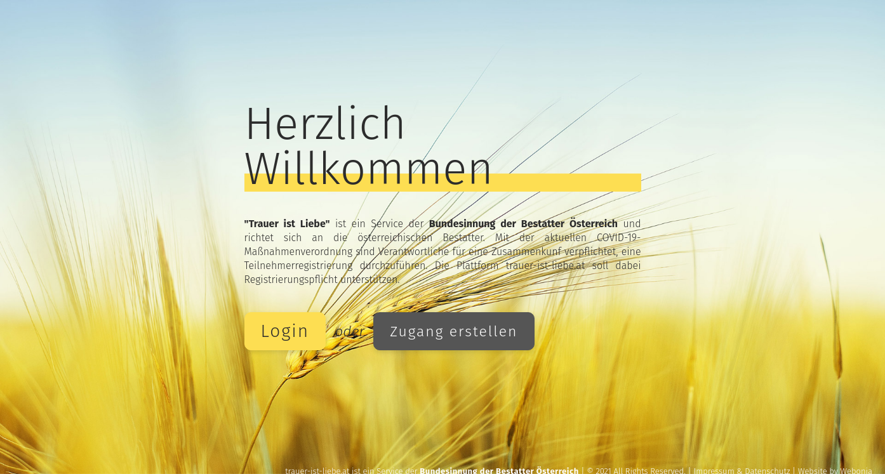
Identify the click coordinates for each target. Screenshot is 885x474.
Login (285, 330)
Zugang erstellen (453, 331)
